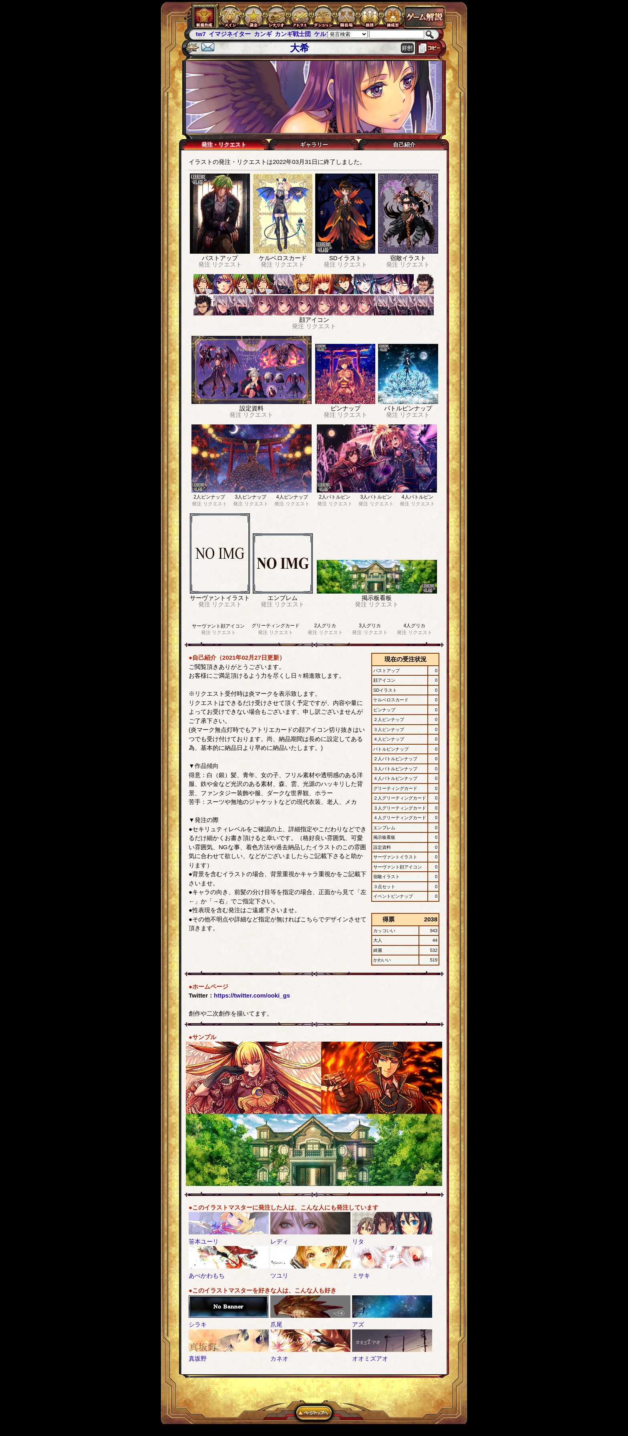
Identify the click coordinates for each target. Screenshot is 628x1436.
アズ (358, 1324)
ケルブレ (326, 33)
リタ (358, 1241)
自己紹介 (404, 144)
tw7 (201, 33)
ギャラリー (314, 144)
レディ (279, 1241)
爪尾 (276, 1324)
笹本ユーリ (204, 1241)
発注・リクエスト (223, 144)
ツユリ (279, 1275)
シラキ (198, 1324)
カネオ (279, 1358)
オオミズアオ (370, 1358)
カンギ (263, 33)
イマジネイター (230, 33)
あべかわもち (207, 1275)
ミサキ (361, 1275)
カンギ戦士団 (293, 33)
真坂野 (198, 1358)
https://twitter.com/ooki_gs (252, 995)
